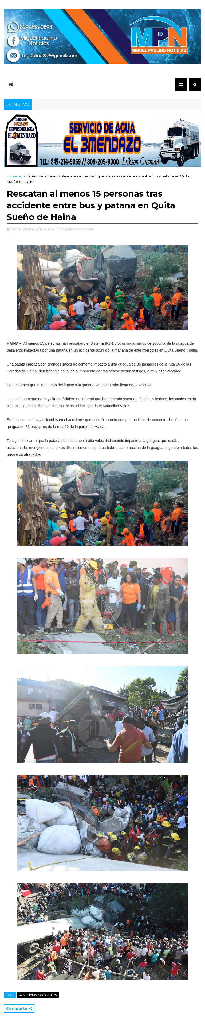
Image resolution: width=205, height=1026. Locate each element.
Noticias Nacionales (40, 176)
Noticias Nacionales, (77, 229)
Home (12, 176)
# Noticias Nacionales (38, 995)
